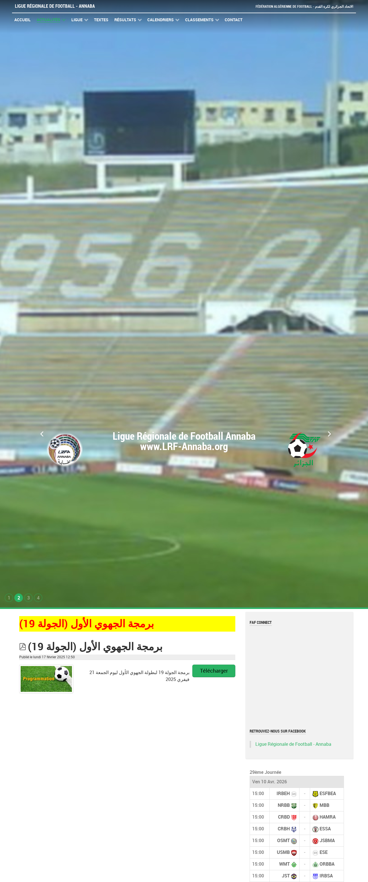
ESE (324, 852)
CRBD (284, 817)
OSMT (283, 840)
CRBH (284, 829)
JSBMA (327, 840)
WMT (284, 864)
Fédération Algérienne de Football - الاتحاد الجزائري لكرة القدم (302, 6)
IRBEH (283, 793)
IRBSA (326, 876)
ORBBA (327, 864)
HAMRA (328, 817)
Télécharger (214, 671)
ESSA (325, 829)
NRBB (284, 805)
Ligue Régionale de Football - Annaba (55, 6)
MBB (324, 805)
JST (286, 876)
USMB (283, 852)
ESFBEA (328, 793)
